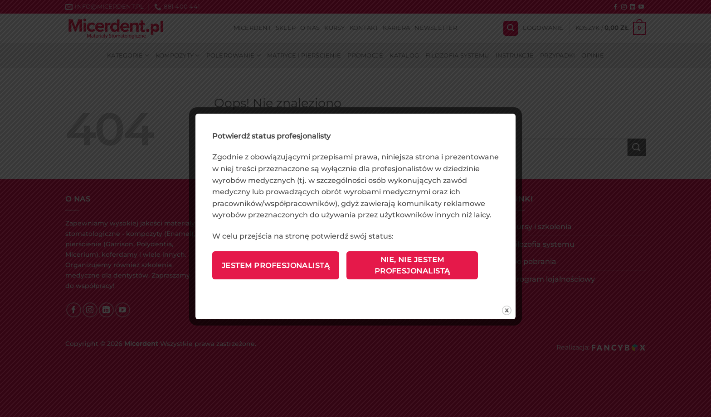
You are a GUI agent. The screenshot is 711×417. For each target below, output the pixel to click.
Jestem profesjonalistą (276, 265)
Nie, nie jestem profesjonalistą (412, 265)
